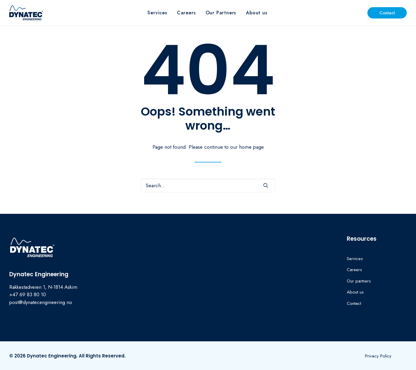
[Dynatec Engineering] (26, 12)
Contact (354, 303)
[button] (265, 185)
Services (157, 12)
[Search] (208, 185)
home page (251, 147)
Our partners (359, 281)
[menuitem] (157, 13)
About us (256, 12)
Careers (186, 12)
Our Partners (221, 12)
